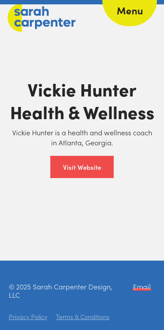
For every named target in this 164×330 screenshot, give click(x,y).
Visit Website (82, 167)
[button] (129, 13)
